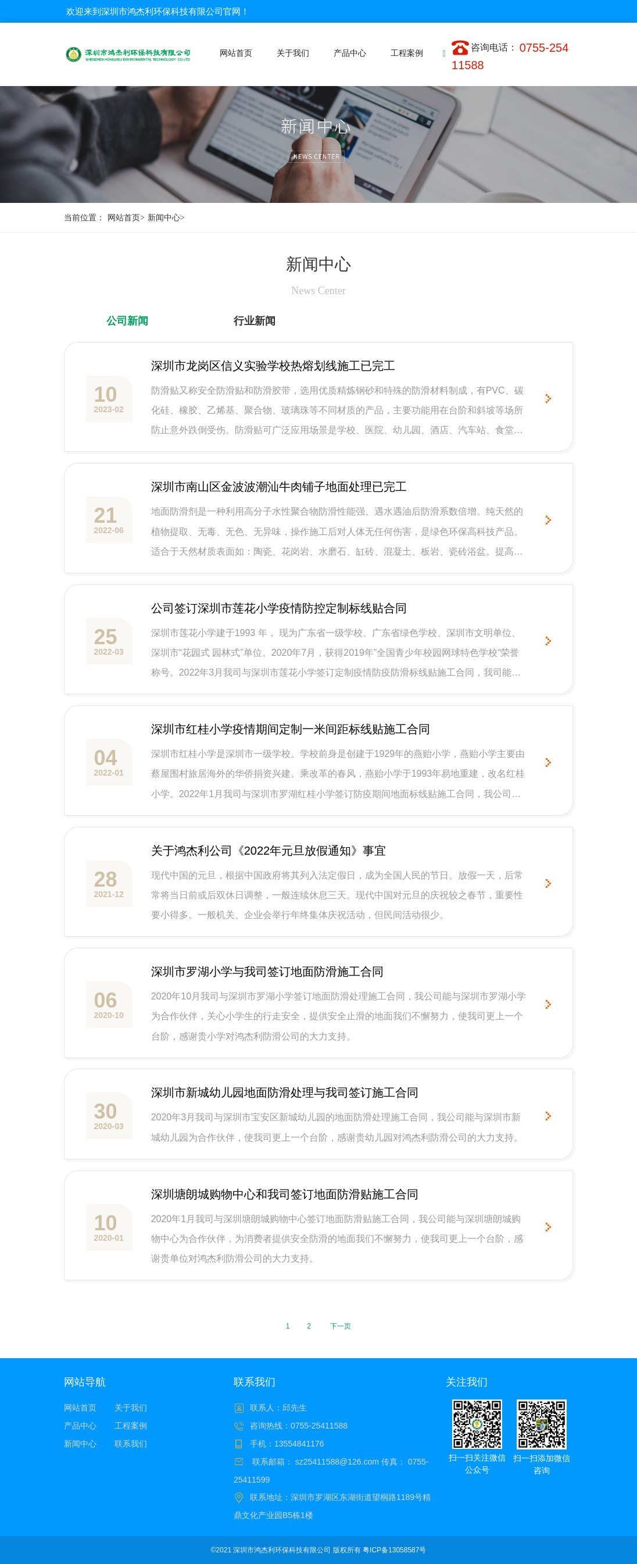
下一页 (340, 1326)
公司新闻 (127, 321)
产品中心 (80, 1425)
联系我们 (130, 1443)
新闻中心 (168, 217)
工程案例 (130, 1425)
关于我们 (130, 1407)
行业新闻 (254, 321)
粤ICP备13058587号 (394, 1550)
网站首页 (128, 217)
